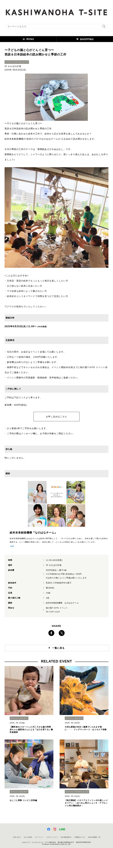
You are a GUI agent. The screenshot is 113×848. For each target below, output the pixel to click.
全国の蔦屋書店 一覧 (94, 837)
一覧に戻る (58, 648)
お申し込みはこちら (56, 416)
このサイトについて (52, 837)
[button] (28, 39)
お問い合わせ (17, 837)
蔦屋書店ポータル (79, 837)
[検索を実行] (103, 27)
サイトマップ (39, 837)
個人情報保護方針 (66, 837)
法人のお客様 (28, 837)
